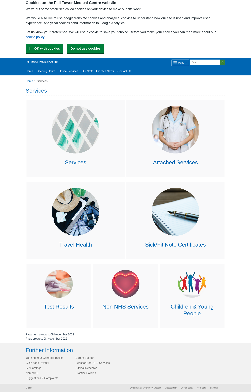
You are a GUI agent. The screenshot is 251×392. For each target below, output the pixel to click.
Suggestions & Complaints (42, 378)
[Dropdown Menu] (180, 63)
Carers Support (85, 357)
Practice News (105, 71)
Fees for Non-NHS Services (93, 362)
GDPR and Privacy (37, 362)
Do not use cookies (85, 48)
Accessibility (171, 388)
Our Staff (87, 71)
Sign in (29, 388)
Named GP (32, 373)
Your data (201, 388)
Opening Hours (46, 71)
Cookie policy (187, 388)
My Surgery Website (152, 388)
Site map (214, 388)
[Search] (205, 62)
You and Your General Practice (44, 357)
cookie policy (35, 37)
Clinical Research (86, 368)
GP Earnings (33, 368)
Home (29, 71)
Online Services (68, 71)
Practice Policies (86, 373)
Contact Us (124, 71)
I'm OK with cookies (44, 48)
